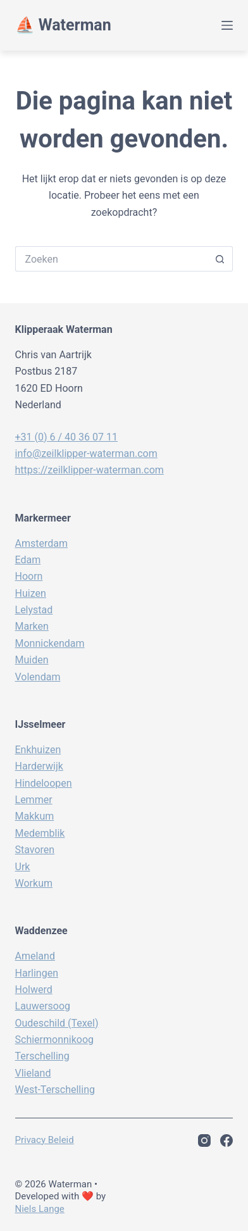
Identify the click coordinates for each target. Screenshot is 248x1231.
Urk (22, 867)
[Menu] (227, 25)
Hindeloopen (43, 783)
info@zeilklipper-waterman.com (86, 453)
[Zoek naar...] (111, 259)
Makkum (34, 816)
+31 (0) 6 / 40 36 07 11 (66, 437)
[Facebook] (226, 1140)
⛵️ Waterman (63, 25)
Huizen (30, 593)
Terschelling (42, 1056)
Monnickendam (50, 643)
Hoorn (29, 576)
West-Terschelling (55, 1090)
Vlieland (33, 1073)
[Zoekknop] (220, 259)
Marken (32, 626)
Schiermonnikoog (54, 1040)
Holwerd (34, 990)
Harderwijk (39, 766)
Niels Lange (40, 1209)
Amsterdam (41, 543)
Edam (28, 560)
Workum (34, 883)
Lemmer (34, 800)
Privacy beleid (44, 1140)
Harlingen (36, 973)
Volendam (38, 677)
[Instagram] (204, 1140)
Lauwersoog (43, 1006)
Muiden (32, 660)
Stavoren (35, 850)
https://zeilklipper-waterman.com (89, 470)
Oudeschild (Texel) (57, 1023)
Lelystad (34, 610)
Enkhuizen (38, 750)
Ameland (35, 956)
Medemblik (40, 833)
